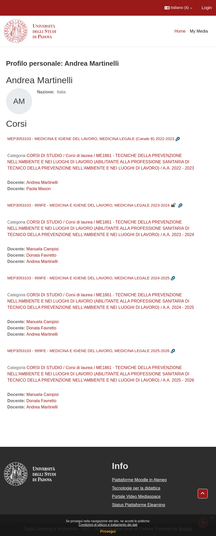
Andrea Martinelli (42, 182)
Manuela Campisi (42, 249)
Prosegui (108, 531)
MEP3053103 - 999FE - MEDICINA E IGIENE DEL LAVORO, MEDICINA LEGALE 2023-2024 (88, 205)
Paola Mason (38, 188)
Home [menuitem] (180, 31)
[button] (178, 8)
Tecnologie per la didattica (136, 488)
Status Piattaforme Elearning (138, 505)
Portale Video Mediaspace (136, 496)
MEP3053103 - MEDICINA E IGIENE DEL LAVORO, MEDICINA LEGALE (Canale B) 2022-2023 (90, 138)
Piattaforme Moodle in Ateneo (139, 480)
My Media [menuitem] (199, 31)
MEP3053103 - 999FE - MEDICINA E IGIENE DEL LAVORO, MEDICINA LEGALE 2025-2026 (88, 350)
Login (207, 7)
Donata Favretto (41, 255)
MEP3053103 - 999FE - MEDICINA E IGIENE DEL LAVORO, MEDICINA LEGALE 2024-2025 (88, 278)
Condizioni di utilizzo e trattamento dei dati (108, 525)
